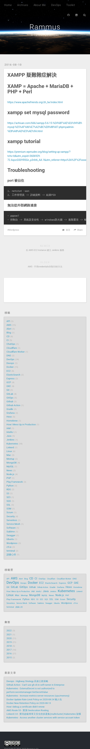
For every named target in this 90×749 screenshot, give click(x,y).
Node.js (10, 474)
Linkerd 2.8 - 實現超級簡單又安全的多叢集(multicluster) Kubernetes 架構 (44, 714)
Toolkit (70, 5)
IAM (9, 428)
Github (10, 401)
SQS (9, 501)
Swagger (11, 535)
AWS (9, 325)
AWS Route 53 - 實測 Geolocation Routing (28, 710)
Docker (10, 367)
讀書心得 (11, 554)
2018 (9, 646)
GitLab (10, 394)
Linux (9, 451)
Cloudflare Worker (16, 351)
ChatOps (11, 344)
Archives (22, 5)
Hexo (9, 416)
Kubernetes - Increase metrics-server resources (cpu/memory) (38, 695)
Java (9, 436)
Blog (9, 332)
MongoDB (12, 462)
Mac (9, 455)
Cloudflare (12, 348)
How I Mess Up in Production (21, 424)
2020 (9, 638)
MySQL (10, 466)
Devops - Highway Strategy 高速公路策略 (27, 681)
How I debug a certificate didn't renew (26, 706)
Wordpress (14, 230)
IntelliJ (10, 432)
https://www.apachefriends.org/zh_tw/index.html (35, 102)
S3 (8, 493)
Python (10, 485)
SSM (9, 508)
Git (8, 390)
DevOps (56, 5)
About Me (40, 5)
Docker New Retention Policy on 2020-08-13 (29, 703)
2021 (9, 634)
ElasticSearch (13, 374)
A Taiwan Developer (45, 35)
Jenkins (10, 439)
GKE (9, 386)
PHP (9, 478)
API (8, 321)
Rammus (44, 27)
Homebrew (12, 420)
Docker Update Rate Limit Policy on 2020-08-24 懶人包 (34, 699)
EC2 (9, 371)
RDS (9, 489)
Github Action (13, 405)
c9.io (9, 547)
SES (9, 497)
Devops (10, 363)
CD (8, 336)
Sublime (11, 531)
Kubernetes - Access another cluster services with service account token (43, 717)
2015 (9, 657)
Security (11, 516)
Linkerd (10, 447)
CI (8, 340)
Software (11, 527)
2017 (9, 649)
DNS (9, 355)
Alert (9, 328)
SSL (9, 504)
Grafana (10, 413)
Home (8, 5)
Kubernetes (12, 443)
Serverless (12, 520)
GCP (9, 382)
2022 (9, 630)
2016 (9, 653)
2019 (9, 642)
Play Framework (15, 482)
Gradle (10, 409)
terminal (11, 550)
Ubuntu (10, 539)
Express (10, 378)
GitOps (10, 397)
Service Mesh (13, 524)
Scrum (10, 512)
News (9, 470)
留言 (68, 230)
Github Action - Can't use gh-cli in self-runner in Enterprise (35, 685)
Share (80, 230)
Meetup (10, 459)
